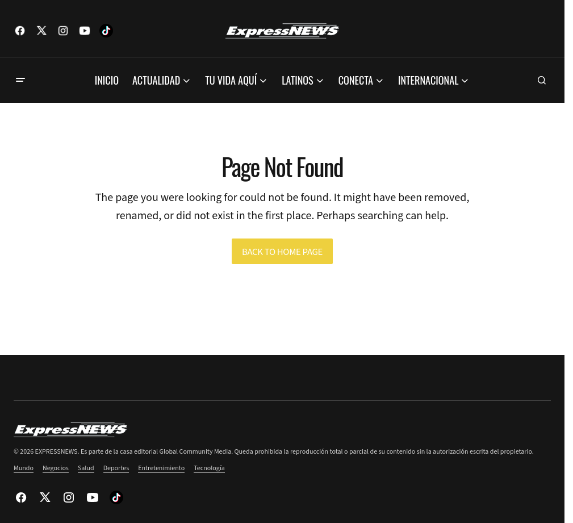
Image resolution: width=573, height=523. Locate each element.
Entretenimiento (161, 468)
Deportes (116, 468)
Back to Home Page (282, 252)
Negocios (56, 468)
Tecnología (209, 468)
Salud (86, 468)
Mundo (24, 468)
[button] (20, 80)
